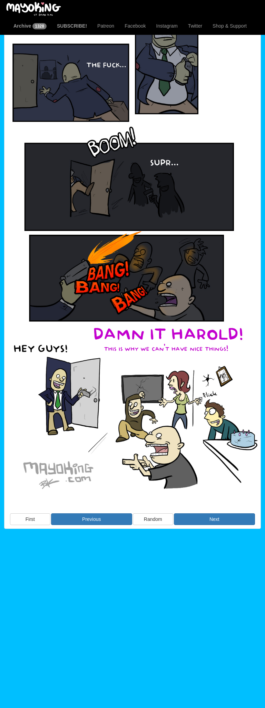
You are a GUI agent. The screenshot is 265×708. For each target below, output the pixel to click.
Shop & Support (230, 26)
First (30, 519)
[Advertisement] (132, 585)
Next (214, 519)
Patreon (105, 26)
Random (153, 519)
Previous (91, 519)
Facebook (135, 26)
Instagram (167, 26)
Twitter (195, 26)
